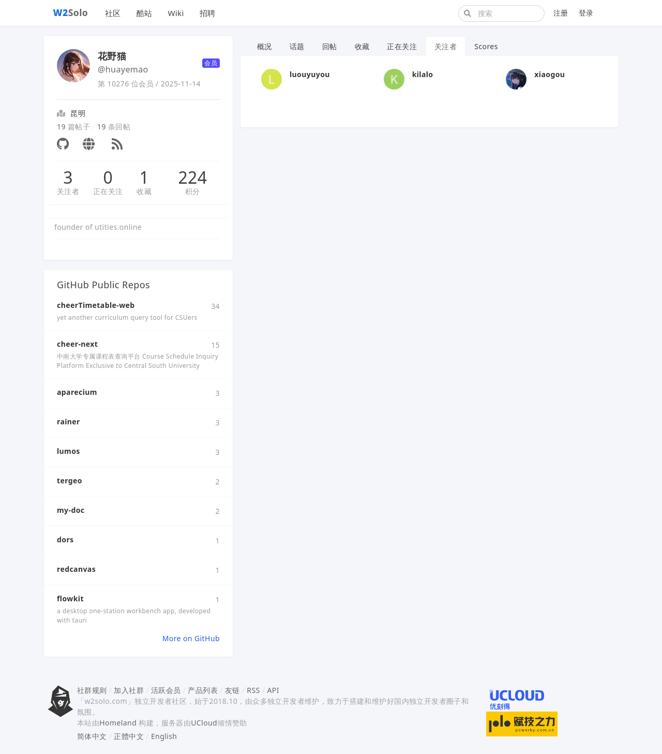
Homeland (118, 723)
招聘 (208, 13)
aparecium (77, 392)
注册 (560, 13)
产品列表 (203, 690)
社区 (113, 13)
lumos (68, 451)
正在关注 (108, 191)
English (164, 736)
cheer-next (77, 344)
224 (192, 177)
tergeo (69, 480)
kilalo (422, 74)
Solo (70, 12)
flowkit (70, 598)
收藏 (144, 191)
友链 (232, 690)
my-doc (70, 510)
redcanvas (76, 569)
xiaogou (549, 74)
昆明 (77, 113)
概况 (264, 46)
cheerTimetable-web (96, 305)
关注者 (68, 191)
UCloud (204, 723)
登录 (586, 13)
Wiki (176, 13)
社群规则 (92, 690)
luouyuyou (310, 74)
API (273, 690)
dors (65, 539)
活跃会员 (166, 690)
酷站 (145, 13)
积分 (192, 191)
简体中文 (92, 736)
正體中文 (129, 736)
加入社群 (129, 690)
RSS (253, 690)
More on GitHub (191, 638)
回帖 (329, 46)
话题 (297, 46)
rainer (68, 421)
